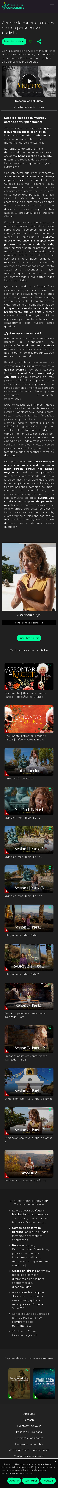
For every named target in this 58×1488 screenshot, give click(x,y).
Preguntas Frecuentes (29, 1444)
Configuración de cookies (29, 1456)
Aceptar (14, 1480)
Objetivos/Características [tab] (29, 107)
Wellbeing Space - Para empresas (29, 1450)
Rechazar (48, 1480)
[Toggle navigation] (52, 6)
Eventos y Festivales (29, 1426)
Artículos (29, 1413)
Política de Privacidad (29, 1432)
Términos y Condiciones (29, 1438)
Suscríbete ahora (14, 41)
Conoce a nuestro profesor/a (29, 623)
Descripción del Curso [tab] (29, 101)
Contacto (29, 1419)
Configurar (30, 1480)
